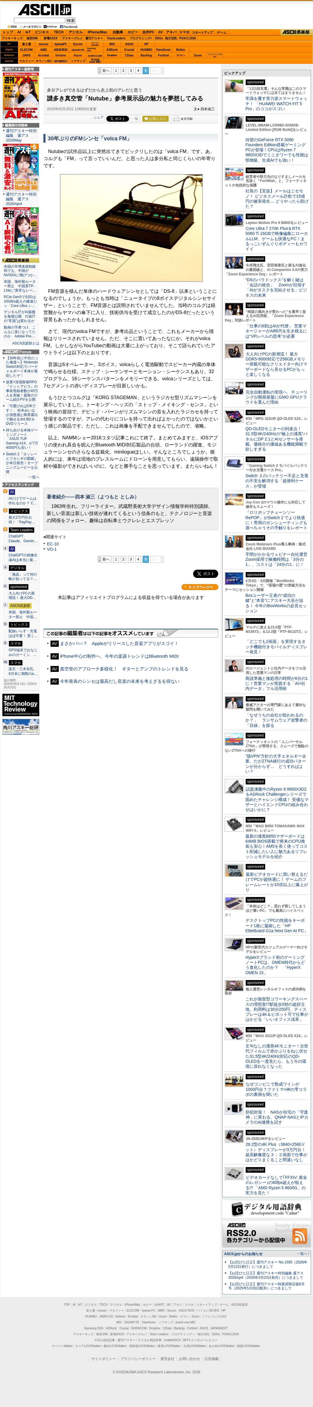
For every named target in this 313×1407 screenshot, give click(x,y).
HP (146, 44)
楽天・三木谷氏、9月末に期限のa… (23, 671)
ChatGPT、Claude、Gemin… (23, 538)
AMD (43, 49)
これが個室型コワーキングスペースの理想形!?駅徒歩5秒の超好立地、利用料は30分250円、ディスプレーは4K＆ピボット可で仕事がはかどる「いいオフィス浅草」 (276, 1009)
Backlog (146, 55)
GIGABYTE (77, 49)
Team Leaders (159, 1334)
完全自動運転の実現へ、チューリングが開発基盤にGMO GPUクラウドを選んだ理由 (276, 397)
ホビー (133, 32)
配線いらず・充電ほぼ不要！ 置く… (23, 633)
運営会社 (167, 1359)
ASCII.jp (44, 9)
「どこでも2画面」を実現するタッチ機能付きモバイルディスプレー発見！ (276, 646)
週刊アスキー (94, 38)
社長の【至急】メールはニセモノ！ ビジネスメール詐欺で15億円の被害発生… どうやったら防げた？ (277, 199)
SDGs (159, 38)
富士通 (26, 44)
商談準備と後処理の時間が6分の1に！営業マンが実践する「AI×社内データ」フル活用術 (276, 683)
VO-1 (52, 549)
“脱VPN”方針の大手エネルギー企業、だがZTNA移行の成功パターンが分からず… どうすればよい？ (275, 764)
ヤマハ (180, 55)
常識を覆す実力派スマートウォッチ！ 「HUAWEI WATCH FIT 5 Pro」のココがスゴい (276, 103)
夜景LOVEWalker (169, 1346)
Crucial (129, 49)
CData (129, 55)
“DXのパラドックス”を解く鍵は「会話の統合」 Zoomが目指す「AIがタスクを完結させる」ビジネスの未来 (276, 287)
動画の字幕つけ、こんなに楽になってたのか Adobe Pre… (20, 331)
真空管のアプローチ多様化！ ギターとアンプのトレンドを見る (124, 668)
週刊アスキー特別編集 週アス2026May (21, 135)
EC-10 (53, 544)
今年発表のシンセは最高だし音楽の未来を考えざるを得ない (120, 681)
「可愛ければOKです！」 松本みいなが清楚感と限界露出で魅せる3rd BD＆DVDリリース (22, 415)
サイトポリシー (103, 1359)
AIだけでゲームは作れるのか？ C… (23, 500)
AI (19, 32)
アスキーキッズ (12, 38)
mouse (43, 44)
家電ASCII (51, 38)
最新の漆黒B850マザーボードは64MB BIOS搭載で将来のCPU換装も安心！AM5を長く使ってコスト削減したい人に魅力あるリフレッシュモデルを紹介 (276, 846)
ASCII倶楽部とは (25, 343)
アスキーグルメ (72, 38)
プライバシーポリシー (138, 1359)
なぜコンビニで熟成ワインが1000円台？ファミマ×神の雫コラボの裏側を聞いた (276, 1089)
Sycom (78, 44)
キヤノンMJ (44, 61)
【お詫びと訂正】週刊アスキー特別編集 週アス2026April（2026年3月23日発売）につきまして (266, 1275)
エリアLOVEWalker (88, 1346)
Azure (78, 55)
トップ (7, 32)
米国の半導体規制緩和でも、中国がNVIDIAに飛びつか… (20, 270)
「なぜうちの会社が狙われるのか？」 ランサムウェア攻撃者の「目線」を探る (276, 720)
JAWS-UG (106, 1316)
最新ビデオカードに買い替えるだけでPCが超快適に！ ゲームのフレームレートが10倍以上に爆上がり (276, 882)
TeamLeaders (116, 38)
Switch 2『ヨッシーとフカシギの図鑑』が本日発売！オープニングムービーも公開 (22, 463)
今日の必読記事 (104, 1340)
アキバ (171, 32)
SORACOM (139, 1328)
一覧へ (34, 477)
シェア (99, 117)
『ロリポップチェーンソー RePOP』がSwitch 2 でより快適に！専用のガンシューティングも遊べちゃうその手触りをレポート (276, 520)
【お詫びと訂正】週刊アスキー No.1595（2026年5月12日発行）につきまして (267, 1264)
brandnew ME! (95, 61)
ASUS (129, 44)
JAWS (26, 55)
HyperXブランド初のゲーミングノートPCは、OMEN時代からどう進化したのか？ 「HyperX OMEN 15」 (275, 965)
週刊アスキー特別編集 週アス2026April (21, 199)
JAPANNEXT (61, 61)
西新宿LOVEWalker (142, 1346)
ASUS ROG (60, 49)
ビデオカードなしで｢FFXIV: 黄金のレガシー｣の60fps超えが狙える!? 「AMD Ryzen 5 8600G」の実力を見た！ (276, 1185)
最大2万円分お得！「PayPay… (22, 519)
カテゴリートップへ (200, 587)
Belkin (180, 49)
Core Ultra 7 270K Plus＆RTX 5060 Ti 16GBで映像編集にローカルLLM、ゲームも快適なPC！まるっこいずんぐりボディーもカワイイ (276, 238)
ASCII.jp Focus (20, 352)
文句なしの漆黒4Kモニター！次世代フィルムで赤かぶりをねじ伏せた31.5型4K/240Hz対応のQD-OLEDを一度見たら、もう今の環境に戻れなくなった (276, 1056)
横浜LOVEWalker (115, 1346)
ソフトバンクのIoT (215, 55)
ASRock (112, 49)
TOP (67, 1304)
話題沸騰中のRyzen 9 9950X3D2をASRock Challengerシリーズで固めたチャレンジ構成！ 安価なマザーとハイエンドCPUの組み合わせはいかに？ (277, 799)
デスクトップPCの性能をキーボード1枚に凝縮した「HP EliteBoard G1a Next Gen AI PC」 (276, 925)
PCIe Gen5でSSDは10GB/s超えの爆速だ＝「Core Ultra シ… (20, 301)
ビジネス (42, 32)
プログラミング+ (141, 38)
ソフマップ (78, 61)
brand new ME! (185, 1322)
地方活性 (171, 38)
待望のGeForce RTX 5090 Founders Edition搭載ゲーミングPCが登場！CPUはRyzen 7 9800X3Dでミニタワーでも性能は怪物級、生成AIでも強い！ (276, 150)
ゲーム (221, 32)
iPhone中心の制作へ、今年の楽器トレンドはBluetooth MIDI (119, 656)
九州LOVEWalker (194, 1346)
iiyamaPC (61, 44)
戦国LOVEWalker (248, 1346)
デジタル (76, 32)
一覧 (135, 119)
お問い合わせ (189, 1359)
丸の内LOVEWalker (221, 1346)
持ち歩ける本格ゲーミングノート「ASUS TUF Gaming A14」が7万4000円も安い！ (22, 439)
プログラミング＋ (183, 1334)
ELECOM (26, 49)
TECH (58, 32)
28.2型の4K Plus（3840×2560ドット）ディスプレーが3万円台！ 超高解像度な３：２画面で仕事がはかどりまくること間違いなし (276, 1152)
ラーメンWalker (62, 1346)
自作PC (148, 32)
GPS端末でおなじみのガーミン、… (23, 652)
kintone (61, 55)
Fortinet (163, 55)
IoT (28, 32)
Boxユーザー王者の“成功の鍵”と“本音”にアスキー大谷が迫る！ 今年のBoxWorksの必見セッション (276, 603)
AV (160, 32)
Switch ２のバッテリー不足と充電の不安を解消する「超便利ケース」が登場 (276, 480)
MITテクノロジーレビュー (200, 1340)
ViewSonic (163, 49)
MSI (112, 44)
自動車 (118, 32)
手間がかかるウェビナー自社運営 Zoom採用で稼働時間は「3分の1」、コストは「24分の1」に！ (278, 559)
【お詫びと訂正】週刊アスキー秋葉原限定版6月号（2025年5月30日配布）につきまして (266, 1286)
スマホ (184, 32)
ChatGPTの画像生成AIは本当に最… (23, 557)
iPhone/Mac (97, 32)
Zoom (198, 55)
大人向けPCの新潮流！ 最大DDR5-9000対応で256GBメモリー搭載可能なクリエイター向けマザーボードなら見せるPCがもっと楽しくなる (276, 364)
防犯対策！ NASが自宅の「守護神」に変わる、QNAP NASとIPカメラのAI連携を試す (276, 1117)
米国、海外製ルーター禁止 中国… (23, 614)
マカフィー (26, 61)
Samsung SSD (94, 1328)
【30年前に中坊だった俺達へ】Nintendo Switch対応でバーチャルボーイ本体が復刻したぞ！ (22, 367)
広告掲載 (212, 1359)
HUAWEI (146, 49)
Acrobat (43, 55)
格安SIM (32, 38)
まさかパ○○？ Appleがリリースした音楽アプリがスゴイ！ (119, 643)
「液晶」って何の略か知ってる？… (23, 576)
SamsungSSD (91, 49)
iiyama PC (148, 1310)
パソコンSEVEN (95, 44)
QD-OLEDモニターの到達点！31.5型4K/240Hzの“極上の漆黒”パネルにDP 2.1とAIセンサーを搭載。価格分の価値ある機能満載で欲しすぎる (276, 438)
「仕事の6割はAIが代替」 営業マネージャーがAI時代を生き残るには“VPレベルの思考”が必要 (276, 331)
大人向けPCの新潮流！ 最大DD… (22, 595)
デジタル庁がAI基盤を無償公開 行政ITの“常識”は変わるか (19, 316)
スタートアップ (202, 32)
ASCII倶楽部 (296, 32)
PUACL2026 (187, 38)
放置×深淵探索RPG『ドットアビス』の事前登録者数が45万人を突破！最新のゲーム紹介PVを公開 (22, 391)
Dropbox (112, 55)
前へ (106, 71)
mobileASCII (172, 1340)
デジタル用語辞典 (150, 1340)
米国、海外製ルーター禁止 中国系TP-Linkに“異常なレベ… (20, 286)
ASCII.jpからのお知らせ (243, 1254)
